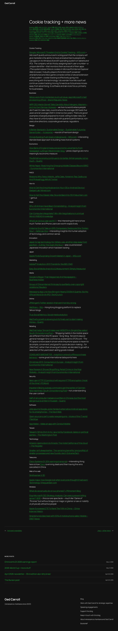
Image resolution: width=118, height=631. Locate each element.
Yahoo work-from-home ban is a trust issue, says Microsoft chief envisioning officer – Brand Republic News (58, 98)
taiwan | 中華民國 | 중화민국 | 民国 (38, 36)
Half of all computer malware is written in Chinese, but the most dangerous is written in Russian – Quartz (57, 399)
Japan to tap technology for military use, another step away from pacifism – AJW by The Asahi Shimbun (58, 243)
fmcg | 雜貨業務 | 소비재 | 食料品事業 (39, 29)
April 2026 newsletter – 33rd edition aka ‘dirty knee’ (28, 574)
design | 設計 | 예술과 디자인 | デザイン (72, 27)
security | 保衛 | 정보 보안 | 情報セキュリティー (42, 34)
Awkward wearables (14, 530)
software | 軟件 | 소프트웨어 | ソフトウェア (68, 34)
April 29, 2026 (109, 574)
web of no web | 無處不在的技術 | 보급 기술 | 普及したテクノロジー (67, 38)
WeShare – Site (36, 307)
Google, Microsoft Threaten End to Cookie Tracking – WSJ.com (57, 52)
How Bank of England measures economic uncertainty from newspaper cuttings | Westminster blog (56, 149)
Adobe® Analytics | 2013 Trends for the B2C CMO (51, 264)
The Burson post (12, 580)
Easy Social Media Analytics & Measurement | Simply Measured (57, 268)
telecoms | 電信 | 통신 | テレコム (38, 38)
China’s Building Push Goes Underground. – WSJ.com (53, 137)
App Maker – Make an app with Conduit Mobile (49, 423)
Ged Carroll (10, 3)
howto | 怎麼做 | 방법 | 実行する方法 (61, 29)
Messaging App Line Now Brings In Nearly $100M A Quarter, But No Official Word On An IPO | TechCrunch (58, 293)
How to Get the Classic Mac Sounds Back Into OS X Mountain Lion (58, 195)
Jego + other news (104, 530)
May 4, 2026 (109, 562)
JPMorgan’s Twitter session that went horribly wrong (52, 302)
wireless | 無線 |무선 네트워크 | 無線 (39, 40)
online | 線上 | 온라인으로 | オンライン (58, 33)
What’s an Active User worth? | (42, 220)
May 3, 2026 (109, 568)
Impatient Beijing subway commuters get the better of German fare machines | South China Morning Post (57, 389)
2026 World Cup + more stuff (18, 568)
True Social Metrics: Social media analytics (48, 314)
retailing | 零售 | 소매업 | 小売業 (77, 33)
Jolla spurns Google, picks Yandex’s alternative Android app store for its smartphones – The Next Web (58, 410)
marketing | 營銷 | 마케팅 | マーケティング (69, 31)
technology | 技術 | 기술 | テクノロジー (60, 36)
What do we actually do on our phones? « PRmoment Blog (55, 490)
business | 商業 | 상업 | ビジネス (38, 27)
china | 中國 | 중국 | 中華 (54, 27)
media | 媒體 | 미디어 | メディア (38, 33)
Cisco (42, 464)
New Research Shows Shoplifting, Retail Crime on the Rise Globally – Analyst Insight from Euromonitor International (55, 371)
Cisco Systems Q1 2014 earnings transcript (48, 461)
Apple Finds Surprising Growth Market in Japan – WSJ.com (55, 255)
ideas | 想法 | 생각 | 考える (78, 29)
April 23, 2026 (109, 580)
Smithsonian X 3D (37, 475)
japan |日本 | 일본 (52, 31)
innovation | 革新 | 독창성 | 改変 (38, 31)
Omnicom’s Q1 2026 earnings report (21, 562)
